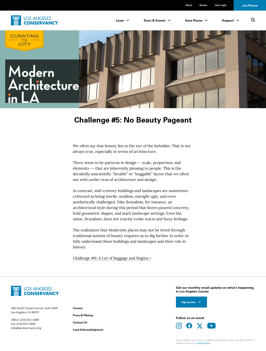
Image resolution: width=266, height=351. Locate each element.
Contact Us (80, 322)
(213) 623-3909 (25, 324)
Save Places (193, 20)
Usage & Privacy (203, 343)
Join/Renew (250, 5)
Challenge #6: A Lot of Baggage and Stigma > (112, 258)
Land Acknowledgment (88, 329)
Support (228, 20)
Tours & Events (154, 20)
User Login (220, 5)
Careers (78, 308)
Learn (120, 20)
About (189, 5)
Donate (203, 5)
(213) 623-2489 (29, 319)
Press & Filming (83, 315)
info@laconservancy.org (26, 328)
